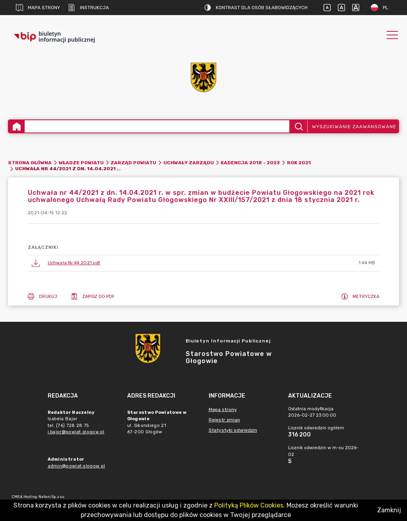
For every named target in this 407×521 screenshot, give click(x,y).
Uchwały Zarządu (188, 162)
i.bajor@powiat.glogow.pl (76, 431)
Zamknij (389, 510)
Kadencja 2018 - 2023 (250, 162)
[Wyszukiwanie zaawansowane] (157, 126)
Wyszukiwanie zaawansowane (354, 126)
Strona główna (30, 162)
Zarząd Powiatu (133, 162)
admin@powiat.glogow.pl (76, 466)
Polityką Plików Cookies (248, 505)
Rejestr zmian (224, 420)
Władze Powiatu (81, 162)
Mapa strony (38, 7)
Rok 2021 (299, 162)
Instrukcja (88, 7)
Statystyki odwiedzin (233, 430)
